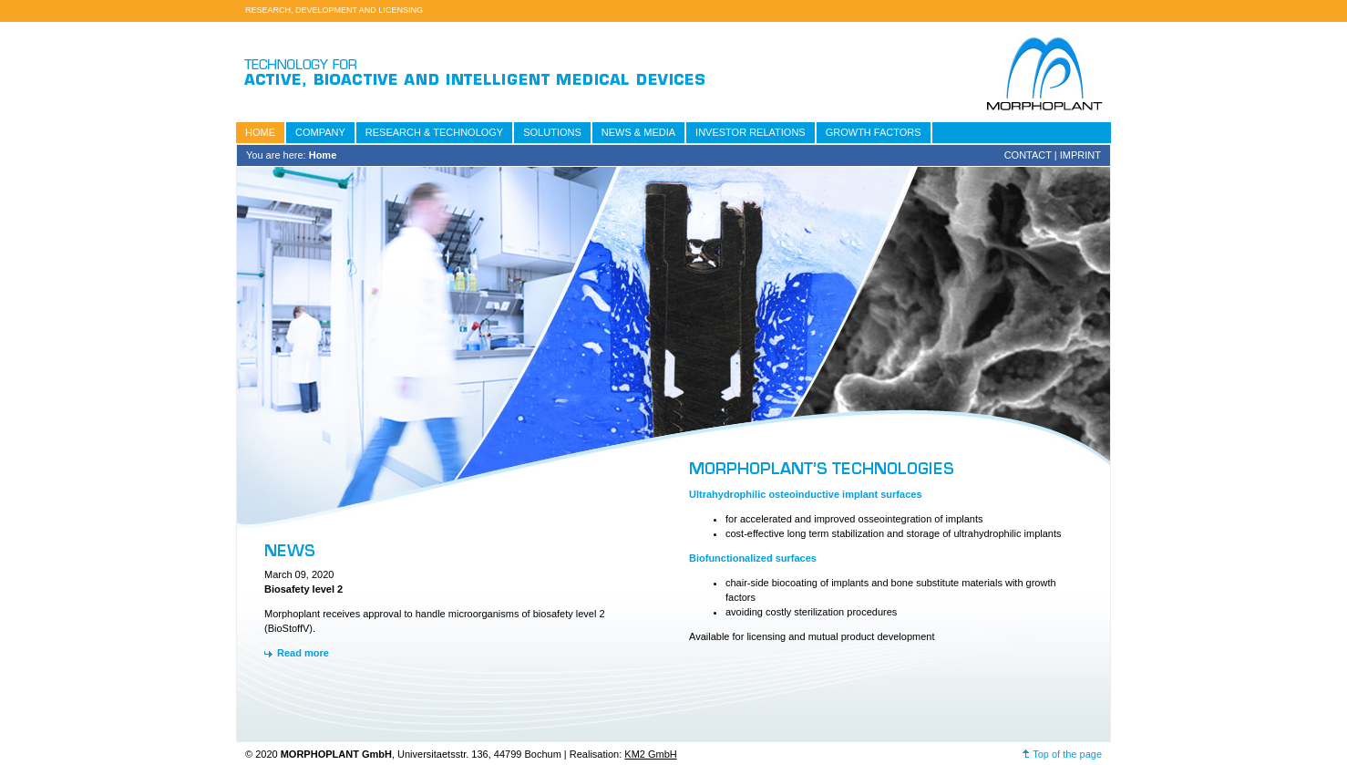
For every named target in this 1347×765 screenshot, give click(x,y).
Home (260, 132)
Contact (1028, 155)
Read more (303, 652)
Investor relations (750, 132)
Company (320, 132)
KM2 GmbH (650, 754)
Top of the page (1067, 754)
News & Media (638, 132)
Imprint (1080, 155)
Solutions (552, 132)
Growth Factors (873, 132)
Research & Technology (434, 132)
